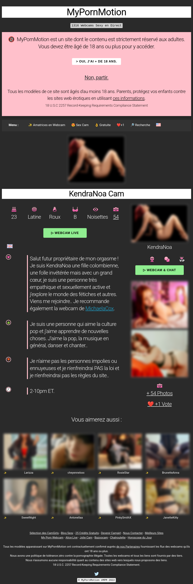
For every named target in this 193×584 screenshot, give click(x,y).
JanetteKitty (170, 517)
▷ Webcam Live (65, 233)
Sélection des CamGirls (44, 533)
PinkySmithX (123, 517)
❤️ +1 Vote (159, 404)
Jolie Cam (86, 537)
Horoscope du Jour (140, 537)
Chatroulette (118, 537)
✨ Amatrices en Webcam (46, 125)
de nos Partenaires (128, 546)
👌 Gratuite (103, 125)
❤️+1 (120, 125)
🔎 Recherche (140, 125)
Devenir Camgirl (111, 533)
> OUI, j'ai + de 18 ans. (96, 61)
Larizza (28, 472)
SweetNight (28, 517)
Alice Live (71, 537)
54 (116, 217)
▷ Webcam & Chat (159, 270)
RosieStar (123, 472)
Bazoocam (101, 537)
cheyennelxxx (76, 472)
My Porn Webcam (52, 537)
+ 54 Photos (159, 393)
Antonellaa (76, 517)
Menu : (13, 125)
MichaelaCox (99, 308)
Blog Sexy (67, 533)
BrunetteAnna (170, 472)
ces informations (129, 98)
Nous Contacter (133, 533)
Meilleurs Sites (154, 533)
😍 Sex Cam (80, 125)
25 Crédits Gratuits (87, 533)
